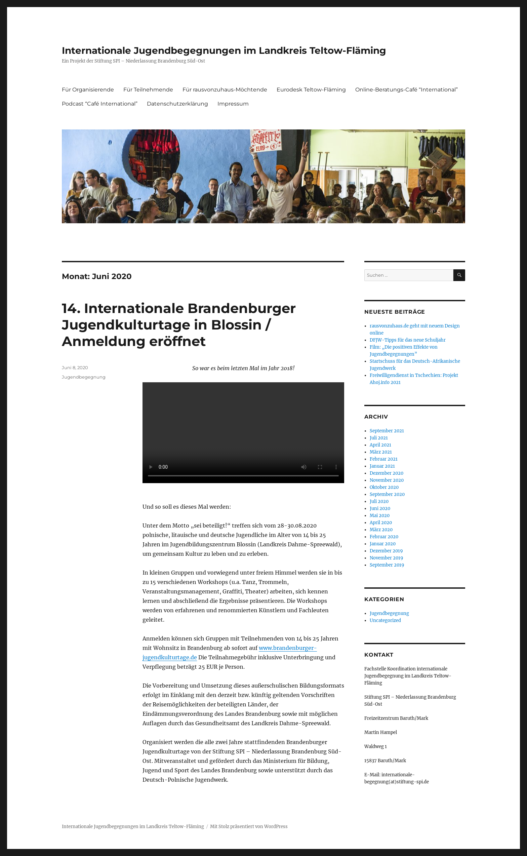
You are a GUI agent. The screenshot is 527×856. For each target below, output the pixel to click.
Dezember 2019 (386, 551)
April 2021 (380, 445)
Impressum (233, 104)
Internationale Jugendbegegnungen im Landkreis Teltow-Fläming (224, 50)
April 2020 (381, 523)
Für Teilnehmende (148, 89)
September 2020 (387, 494)
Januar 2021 (382, 466)
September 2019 (387, 565)
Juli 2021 (379, 438)
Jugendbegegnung (84, 377)
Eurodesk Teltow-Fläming (311, 89)
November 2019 (386, 558)
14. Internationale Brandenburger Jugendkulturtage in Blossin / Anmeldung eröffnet (179, 324)
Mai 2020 (380, 515)
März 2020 (381, 530)
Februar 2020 (384, 537)
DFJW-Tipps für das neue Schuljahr (408, 340)
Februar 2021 (384, 459)
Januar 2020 (383, 544)
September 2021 (387, 431)
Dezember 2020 (386, 473)
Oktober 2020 (384, 487)
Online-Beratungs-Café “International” (406, 89)
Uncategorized (385, 620)
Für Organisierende (88, 89)
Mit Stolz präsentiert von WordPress (249, 826)
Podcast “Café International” (99, 104)
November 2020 (387, 480)
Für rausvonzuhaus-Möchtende (225, 89)
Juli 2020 (379, 501)
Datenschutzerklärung (177, 104)
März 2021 (381, 452)
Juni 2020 (380, 508)
